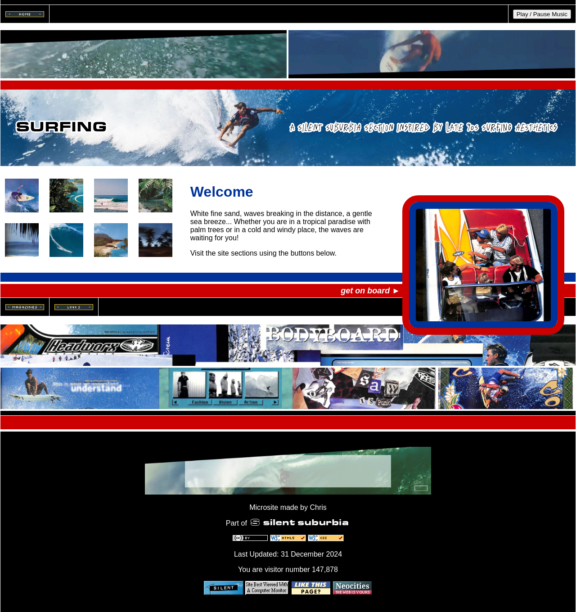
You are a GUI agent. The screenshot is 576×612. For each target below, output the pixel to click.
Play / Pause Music (542, 14)
